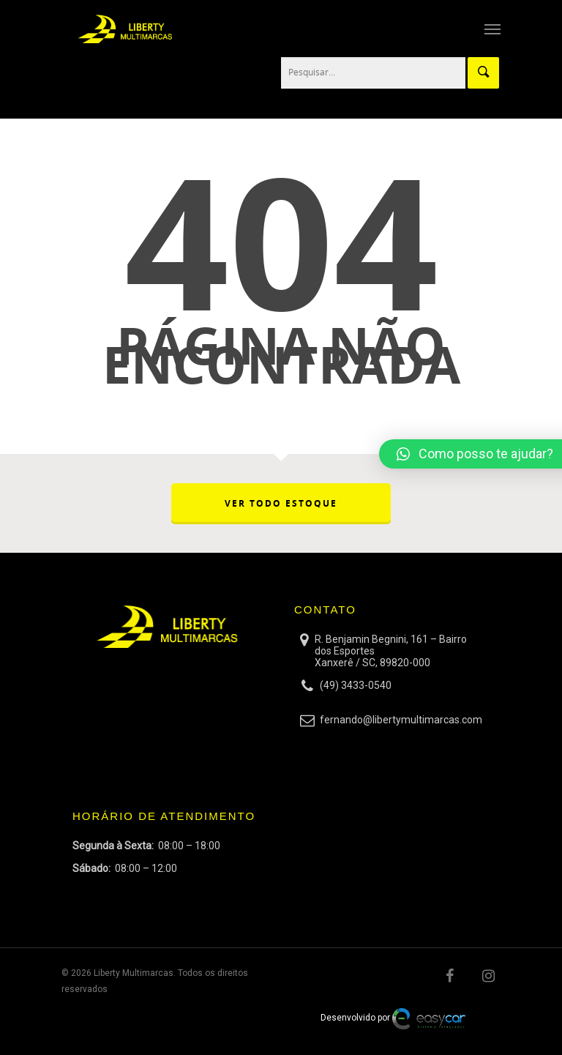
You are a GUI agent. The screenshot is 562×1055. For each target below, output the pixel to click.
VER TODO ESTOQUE (281, 503)
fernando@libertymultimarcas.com (401, 720)
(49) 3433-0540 (355, 685)
